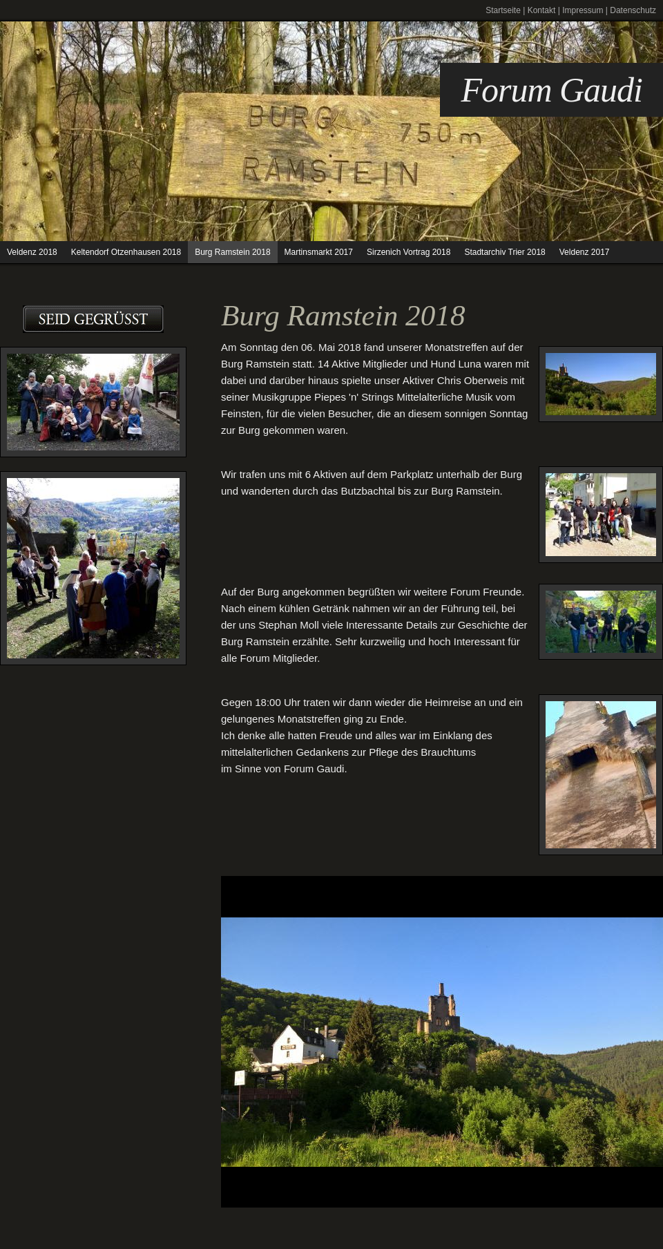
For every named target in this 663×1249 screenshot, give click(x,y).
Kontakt (542, 10)
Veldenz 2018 (32, 252)
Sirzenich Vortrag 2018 (408, 252)
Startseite (503, 10)
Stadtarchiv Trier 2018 (504, 252)
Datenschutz (633, 10)
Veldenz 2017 (584, 252)
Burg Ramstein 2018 (232, 252)
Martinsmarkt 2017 (319, 252)
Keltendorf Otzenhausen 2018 (126, 252)
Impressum (582, 10)
